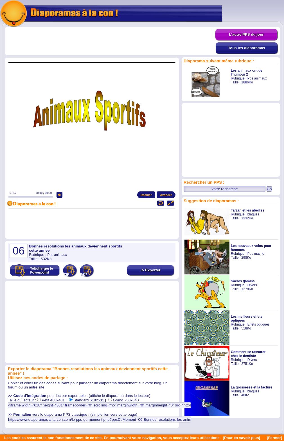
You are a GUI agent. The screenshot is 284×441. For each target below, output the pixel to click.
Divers (252, 285)
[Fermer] (274, 438)
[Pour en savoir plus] (241, 438)
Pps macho (255, 254)
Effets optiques (258, 324)
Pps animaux (257, 78)
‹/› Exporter (150, 270)
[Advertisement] (110, 41)
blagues (253, 214)
